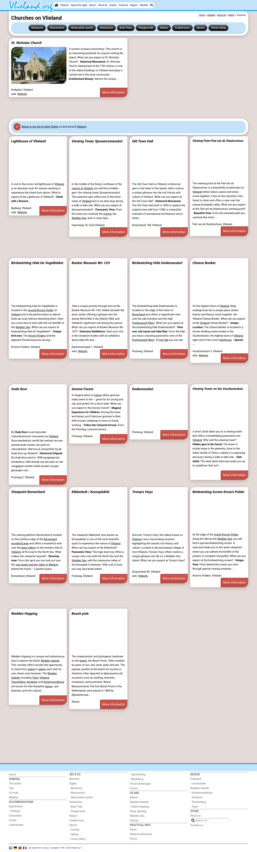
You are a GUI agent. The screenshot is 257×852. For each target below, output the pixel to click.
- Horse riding (77, 839)
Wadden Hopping (24, 613)
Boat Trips (126, 27)
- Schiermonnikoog (201, 792)
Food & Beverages (140, 783)
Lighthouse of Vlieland (28, 141)
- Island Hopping (139, 806)
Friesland (195, 779)
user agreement (34, 848)
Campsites (15, 815)
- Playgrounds (77, 811)
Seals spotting (138, 811)
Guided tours (182, 27)
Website (22, 94)
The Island (15, 783)
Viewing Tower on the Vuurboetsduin (217, 389)
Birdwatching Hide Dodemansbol (157, 263)
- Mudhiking (136, 779)
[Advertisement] (119, 108)
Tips (11, 788)
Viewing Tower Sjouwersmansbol (97, 141)
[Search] (152, 5)
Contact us (196, 825)
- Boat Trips (76, 806)
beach (83, 660)
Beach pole (80, 613)
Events (113, 5)
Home (12, 774)
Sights (73, 783)
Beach (92, 5)
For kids (13, 792)
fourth (226, 534)
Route (133, 829)
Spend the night (79, 5)
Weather (144, 5)
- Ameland (196, 797)
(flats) (143, 323)
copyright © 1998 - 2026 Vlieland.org (65, 848)
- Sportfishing (137, 774)
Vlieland (64, 5)
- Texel (194, 806)
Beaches (74, 779)
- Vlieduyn (14, 811)
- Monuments (77, 792)
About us (195, 815)
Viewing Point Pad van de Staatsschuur (217, 141)
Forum (133, 838)
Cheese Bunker (204, 263)
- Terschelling (198, 802)
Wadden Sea (79, 218)
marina (107, 213)
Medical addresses (141, 834)
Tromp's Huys (142, 492)
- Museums (75, 788)
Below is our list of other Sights (40, 126)
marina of (82, 188)
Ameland (32, 682)
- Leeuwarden (198, 783)
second (41, 310)
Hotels (13, 820)
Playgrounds (146, 27)
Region (133, 5)
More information (113, 92)
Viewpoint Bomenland (28, 492)
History (134, 820)
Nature (164, 27)
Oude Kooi (19, 389)
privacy (46, 848)
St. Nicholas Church (26, 43)
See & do (102, 5)
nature (98, 395)
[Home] (56, 5)
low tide (163, 340)
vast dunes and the (37, 564)
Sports (200, 27)
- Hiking (73, 834)
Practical (123, 5)
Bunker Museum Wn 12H (91, 263)
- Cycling (74, 829)
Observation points (82, 27)
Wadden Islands (50, 660)
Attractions (106, 27)
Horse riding (218, 27)
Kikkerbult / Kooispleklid (90, 492)
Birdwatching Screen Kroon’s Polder (218, 492)
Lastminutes (16, 825)
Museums (37, 27)
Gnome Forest (82, 389)
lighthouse (225, 340)
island (31, 669)
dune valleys (28, 547)
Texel (35, 677)
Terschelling (18, 682)
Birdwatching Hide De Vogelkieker (37, 263)
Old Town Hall (142, 141)
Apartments (16, 806)
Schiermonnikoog (53, 682)
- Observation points (81, 797)
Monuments (57, 27)
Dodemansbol (142, 389)
